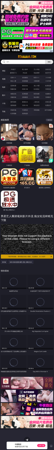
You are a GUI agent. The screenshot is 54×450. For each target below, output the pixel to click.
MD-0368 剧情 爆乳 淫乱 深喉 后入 (21, 262)
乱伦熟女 (36, 89)
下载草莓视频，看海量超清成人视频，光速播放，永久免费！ (30, 256)
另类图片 (48, 97)
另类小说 (25, 105)
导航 (3, 111)
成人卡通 (36, 86)
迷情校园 (13, 105)
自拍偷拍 (25, 77)
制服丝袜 (13, 89)
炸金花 (25, 73)
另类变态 (48, 89)
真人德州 (25, 69)
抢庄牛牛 (48, 73)
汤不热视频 (48, 110)
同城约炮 (13, 110)
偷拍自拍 (25, 86)
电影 (3, 87)
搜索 (49, 62)
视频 (3, 79)
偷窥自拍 (13, 94)
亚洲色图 (25, 94)
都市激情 (13, 102)
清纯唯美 (25, 97)
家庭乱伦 (25, 102)
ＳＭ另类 (48, 81)
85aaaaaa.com (27, 57)
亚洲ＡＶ (13, 77)
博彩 (3, 71)
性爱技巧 (48, 105)
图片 (3, 95)
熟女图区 (36, 97)
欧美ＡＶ (36, 77)
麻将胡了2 (13, 73)
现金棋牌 (36, 73)
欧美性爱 (48, 86)
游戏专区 (48, 69)
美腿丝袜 (13, 97)
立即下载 (41, 445)
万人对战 (36, 69)
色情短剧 (25, 113)
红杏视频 (13, 113)
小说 (3, 103)
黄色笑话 (36, 105)
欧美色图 (36, 94)
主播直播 (36, 81)
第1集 (4, 262)
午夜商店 (25, 110)
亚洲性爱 (13, 86)
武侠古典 (48, 102)
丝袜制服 (25, 81)
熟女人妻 (13, 81)
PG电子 (13, 69)
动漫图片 (48, 94)
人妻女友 (36, 102)
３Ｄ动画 (48, 77)
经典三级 (25, 89)
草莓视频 (36, 110)
